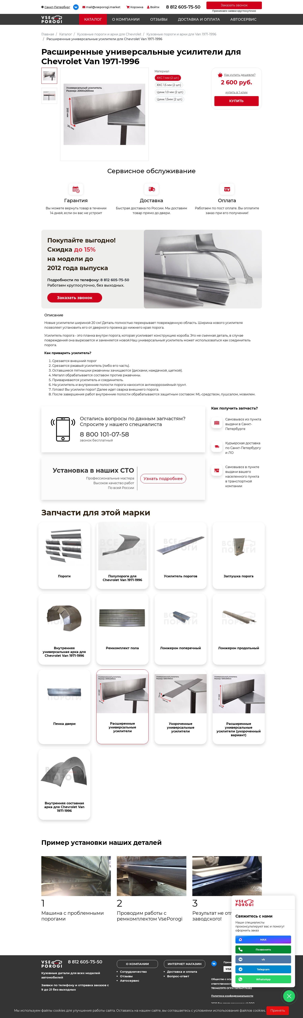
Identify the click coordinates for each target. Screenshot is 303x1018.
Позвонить (263, 949)
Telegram (263, 969)
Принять (277, 1010)
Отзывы (158, 19)
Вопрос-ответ (178, 976)
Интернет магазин (184, 964)
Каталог (93, 19)
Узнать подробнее (163, 478)
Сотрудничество (133, 972)
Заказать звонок (234, 5)
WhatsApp (263, 979)
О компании (126, 19)
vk (263, 959)
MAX (263, 939)
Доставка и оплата (199, 19)
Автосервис (243, 19)
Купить (236, 101)
